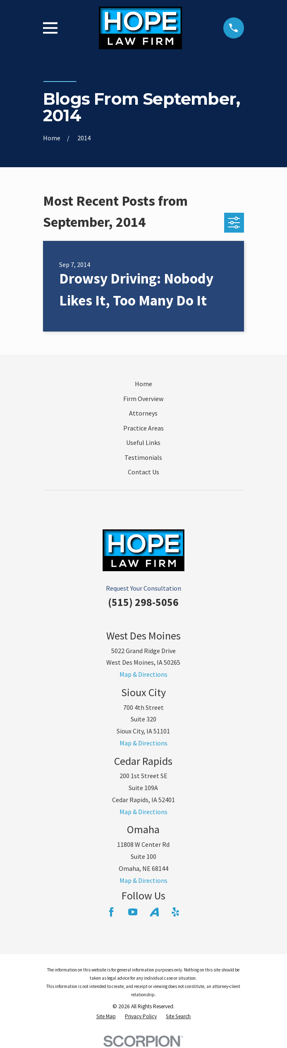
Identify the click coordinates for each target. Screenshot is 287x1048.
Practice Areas (143, 428)
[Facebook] (111, 911)
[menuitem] (106, 1017)
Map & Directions (143, 674)
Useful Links (143, 442)
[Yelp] (175, 911)
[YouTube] (132, 911)
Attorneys (143, 413)
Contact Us (143, 472)
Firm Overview (143, 398)
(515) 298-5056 (143, 602)
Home (143, 384)
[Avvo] (154, 911)
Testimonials (143, 457)
